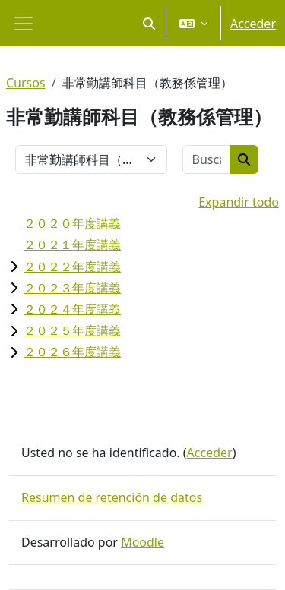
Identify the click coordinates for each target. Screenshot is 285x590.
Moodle (142, 542)
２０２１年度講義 (72, 244)
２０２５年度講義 (72, 330)
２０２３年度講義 (72, 287)
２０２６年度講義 (72, 351)
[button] (149, 23)
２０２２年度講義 (72, 266)
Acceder (253, 23)
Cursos (26, 82)
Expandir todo (238, 202)
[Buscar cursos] (206, 159)
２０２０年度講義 (72, 223)
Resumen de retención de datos (111, 497)
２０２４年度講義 (72, 309)
